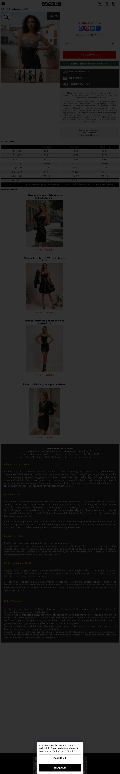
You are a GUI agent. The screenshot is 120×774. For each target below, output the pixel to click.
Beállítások (60, 758)
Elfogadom (60, 767)
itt (75, 751)
